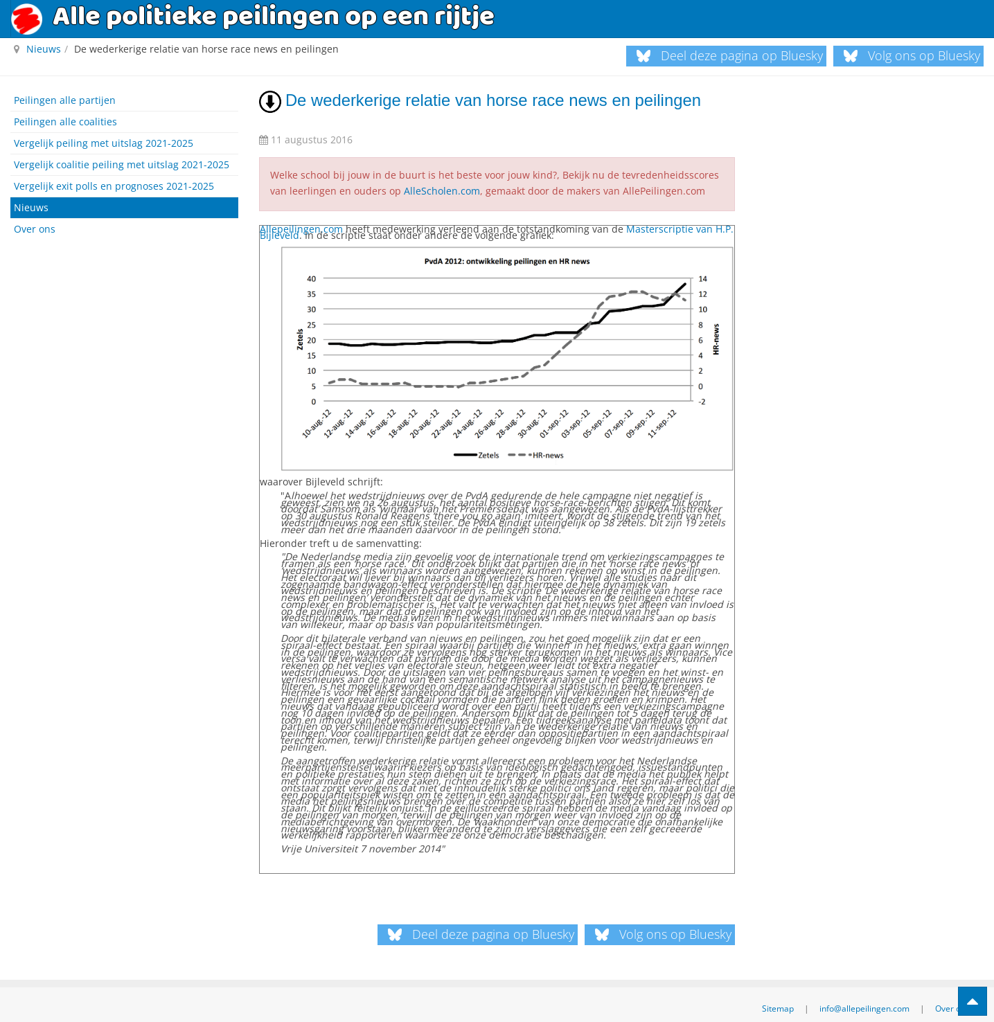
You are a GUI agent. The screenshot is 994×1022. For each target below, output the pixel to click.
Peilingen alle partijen (65, 100)
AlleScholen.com (442, 188)
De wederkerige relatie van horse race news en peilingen (477, 100)
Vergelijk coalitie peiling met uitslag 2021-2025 (121, 164)
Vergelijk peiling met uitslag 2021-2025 (103, 143)
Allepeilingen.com (301, 224)
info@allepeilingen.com (864, 1002)
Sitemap (778, 1002)
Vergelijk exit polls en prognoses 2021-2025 (114, 185)
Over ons (34, 228)
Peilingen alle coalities (65, 121)
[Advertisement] (124, 333)
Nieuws (31, 207)
